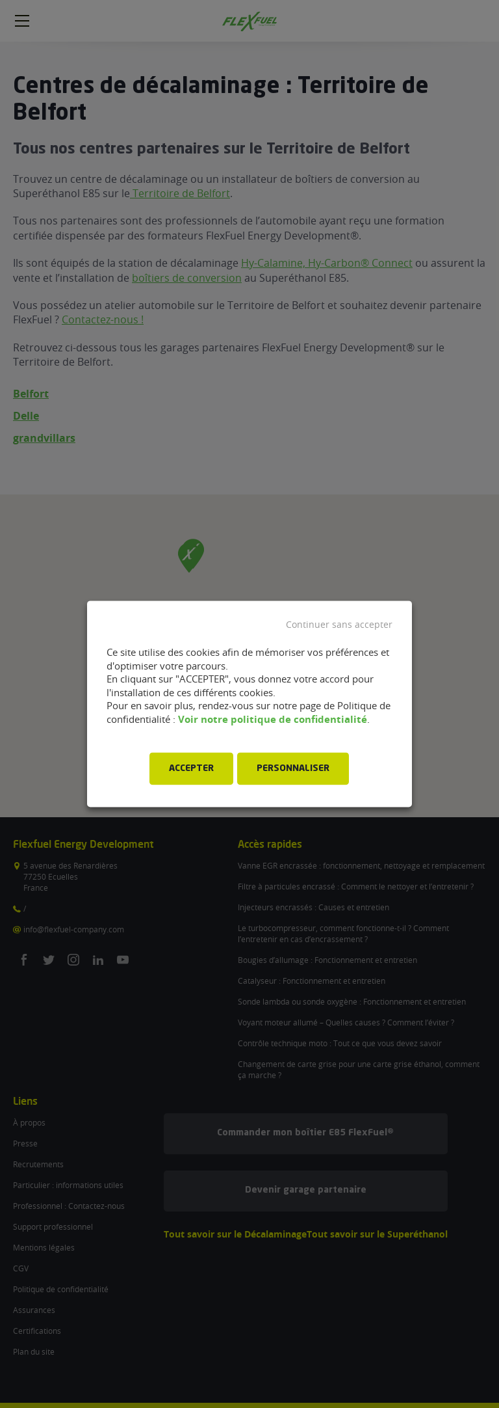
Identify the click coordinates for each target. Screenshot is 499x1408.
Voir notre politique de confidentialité (272, 719)
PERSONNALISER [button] (293, 769)
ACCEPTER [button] (191, 769)
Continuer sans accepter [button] (339, 624)
